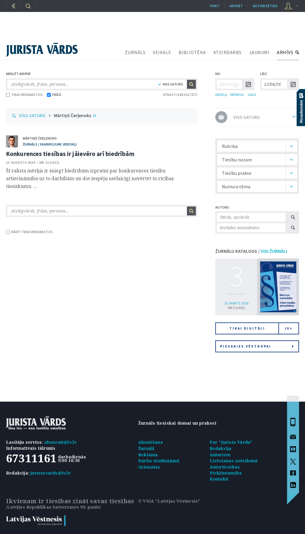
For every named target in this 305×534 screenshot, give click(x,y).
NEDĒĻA (221, 94)
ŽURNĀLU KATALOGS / (251, 251)
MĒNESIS (237, 94)
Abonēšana (150, 442)
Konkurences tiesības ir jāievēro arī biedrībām (70, 154)
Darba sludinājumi (158, 460)
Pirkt (214, 6)
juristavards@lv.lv (50, 473)
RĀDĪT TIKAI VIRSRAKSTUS (29, 231)
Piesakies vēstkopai (257, 346)
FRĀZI (54, 94)
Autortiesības (225, 467)
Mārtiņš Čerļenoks (72, 115)
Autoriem (220, 455)
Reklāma (148, 455)
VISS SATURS (32, 115)
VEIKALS (162, 52)
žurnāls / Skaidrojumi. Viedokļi (50, 144)
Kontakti (219, 479)
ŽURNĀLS (135, 52)
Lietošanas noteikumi (234, 460)
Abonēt (236, 6)
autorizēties (265, 6)
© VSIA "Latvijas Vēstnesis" (169, 501)
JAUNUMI (259, 52)
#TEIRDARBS (228, 52)
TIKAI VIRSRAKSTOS (24, 94)
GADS (252, 94)
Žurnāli (146, 448)
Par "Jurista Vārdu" (231, 442)
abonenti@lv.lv (60, 442)
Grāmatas (149, 467)
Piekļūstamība (226, 473)
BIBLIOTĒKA (192, 52)
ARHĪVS (285, 52)
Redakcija (221, 448)
